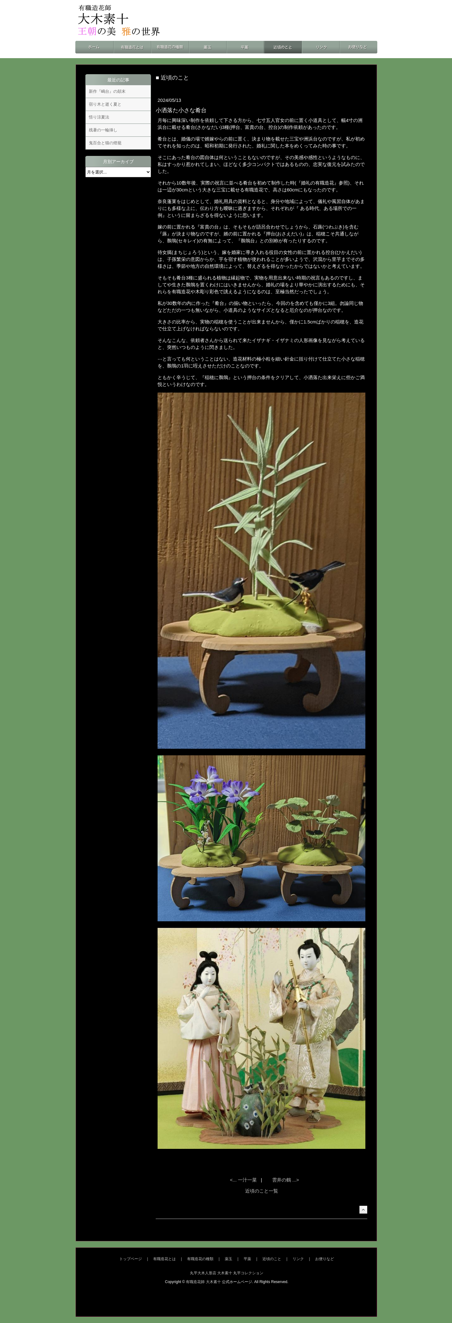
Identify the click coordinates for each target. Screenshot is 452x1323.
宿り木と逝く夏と (105, 104)
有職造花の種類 (200, 1259)
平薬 (247, 1259)
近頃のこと (271, 1259)
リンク (298, 1259)
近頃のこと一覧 (261, 1190)
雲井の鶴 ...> (285, 1179)
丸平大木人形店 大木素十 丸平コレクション (227, 1273)
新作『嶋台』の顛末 (107, 91)
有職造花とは (164, 1259)
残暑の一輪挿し (103, 130)
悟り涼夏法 (99, 117)
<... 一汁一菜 (244, 1179)
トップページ (130, 1259)
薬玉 (228, 1259)
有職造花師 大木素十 (203, 1282)
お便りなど (324, 1259)
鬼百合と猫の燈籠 (105, 143)
